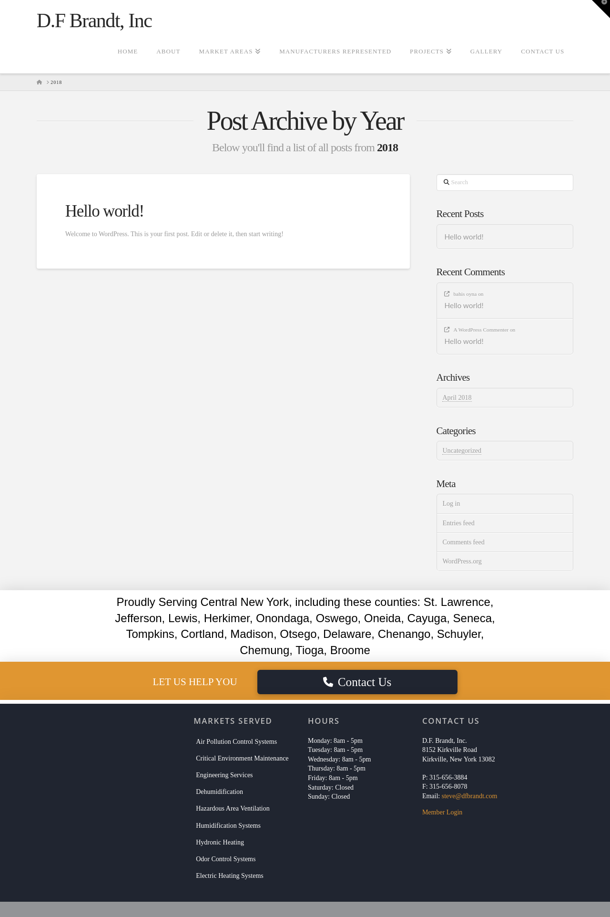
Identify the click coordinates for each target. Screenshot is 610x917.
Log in (451, 503)
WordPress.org (461, 561)
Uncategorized (461, 450)
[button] (601, 9)
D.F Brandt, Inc (94, 20)
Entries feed (458, 523)
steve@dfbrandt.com (470, 796)
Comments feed (463, 542)
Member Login (442, 812)
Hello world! (104, 211)
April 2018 (456, 397)
